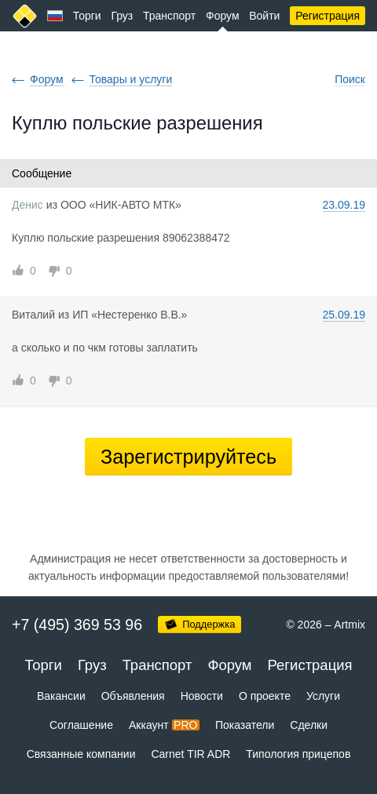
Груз (122, 15)
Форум (223, 15)
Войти (264, 15)
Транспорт (169, 15)
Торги (87, 15)
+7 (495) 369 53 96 (77, 624)
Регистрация (327, 15)
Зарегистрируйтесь (188, 457)
